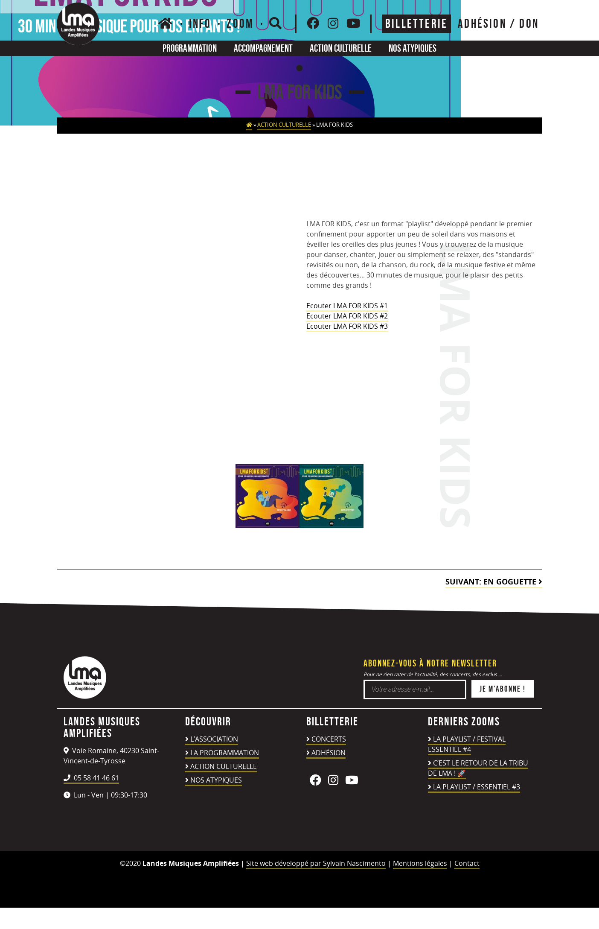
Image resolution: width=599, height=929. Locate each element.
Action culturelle (341, 48)
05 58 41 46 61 (91, 778)
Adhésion (328, 752)
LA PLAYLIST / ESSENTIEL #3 (476, 787)
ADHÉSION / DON (498, 23)
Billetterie (416, 23)
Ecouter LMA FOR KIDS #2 (347, 316)
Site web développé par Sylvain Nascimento (316, 863)
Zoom (240, 23)
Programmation (190, 48)
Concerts (328, 739)
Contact (467, 863)
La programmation (224, 752)
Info (200, 23)
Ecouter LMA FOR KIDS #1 (347, 305)
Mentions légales (420, 863)
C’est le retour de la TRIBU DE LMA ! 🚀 (478, 768)
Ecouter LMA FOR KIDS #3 (347, 326)
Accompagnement (263, 48)
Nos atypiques (412, 48)
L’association (214, 739)
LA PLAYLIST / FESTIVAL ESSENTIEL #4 (467, 744)
